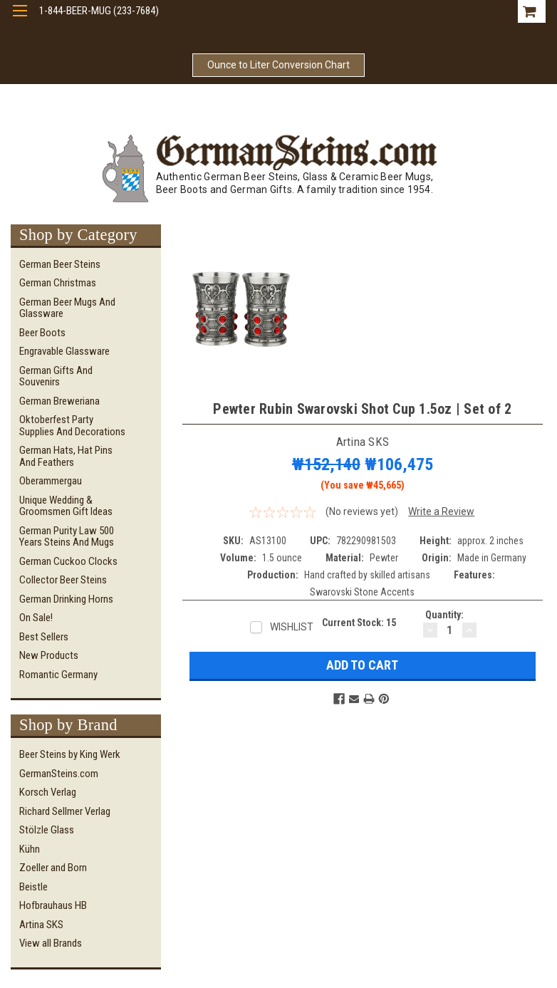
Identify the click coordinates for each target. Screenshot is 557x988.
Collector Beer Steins (63, 579)
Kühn (29, 849)
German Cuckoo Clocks (68, 561)
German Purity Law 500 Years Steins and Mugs (66, 536)
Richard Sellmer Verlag (64, 811)
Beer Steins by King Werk (69, 754)
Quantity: (444, 614)
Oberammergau (50, 480)
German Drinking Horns (66, 599)
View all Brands (50, 943)
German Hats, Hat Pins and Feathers (66, 456)
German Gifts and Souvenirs (56, 376)
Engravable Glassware (64, 351)
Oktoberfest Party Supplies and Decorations (72, 425)
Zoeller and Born (53, 867)
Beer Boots (42, 332)
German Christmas (57, 282)
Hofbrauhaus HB (53, 905)
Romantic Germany (58, 674)
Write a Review (441, 511)
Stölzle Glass (46, 829)
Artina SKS (41, 924)
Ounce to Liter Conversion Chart (278, 65)
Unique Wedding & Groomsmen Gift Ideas (66, 506)
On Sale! (36, 617)
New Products (48, 655)
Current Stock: (359, 622)
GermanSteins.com (58, 773)
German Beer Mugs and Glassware (67, 308)
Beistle (33, 886)
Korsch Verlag (47, 792)
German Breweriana (59, 401)
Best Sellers (43, 636)
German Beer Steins (59, 264)
